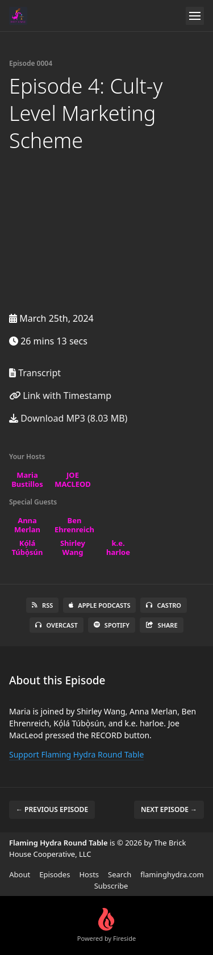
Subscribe (111, 886)
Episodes (54, 874)
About (19, 874)
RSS (42, 605)
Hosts (89, 874)
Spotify (112, 625)
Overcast (56, 625)
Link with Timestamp (60, 395)
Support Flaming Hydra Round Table (76, 754)
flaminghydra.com (171, 874)
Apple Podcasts (99, 605)
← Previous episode (52, 809)
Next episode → (169, 809)
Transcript (35, 373)
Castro (163, 605)
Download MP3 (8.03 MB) (68, 418)
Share (161, 625)
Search (119, 874)
